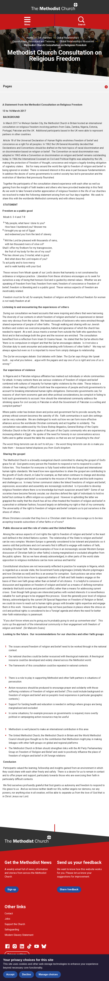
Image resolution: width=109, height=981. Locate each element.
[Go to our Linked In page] (22, 946)
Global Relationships (68, 37)
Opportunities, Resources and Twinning (34, 41)
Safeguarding (12, 929)
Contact (9, 913)
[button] (27, 20)
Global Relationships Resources (77, 41)
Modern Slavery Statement (19, 934)
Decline (26, 974)
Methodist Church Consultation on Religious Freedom (55, 45)
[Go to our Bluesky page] (44, 946)
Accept (10, 974)
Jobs (7, 918)
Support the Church (15, 924)
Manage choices (48, 974)
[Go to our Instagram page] (14, 946)
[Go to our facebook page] (7, 946)
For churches (45, 37)
